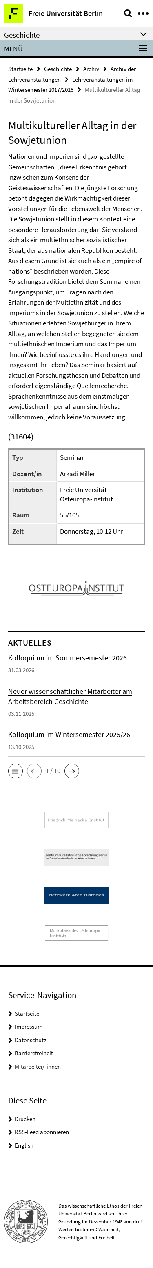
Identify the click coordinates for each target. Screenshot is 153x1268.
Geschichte (58, 69)
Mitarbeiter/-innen (38, 1066)
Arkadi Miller (77, 473)
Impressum (28, 1026)
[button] (15, 771)
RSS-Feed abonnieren (42, 1132)
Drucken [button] (25, 1119)
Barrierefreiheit (34, 1053)
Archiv (91, 69)
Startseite (20, 69)
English (24, 1145)
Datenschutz (30, 1040)
